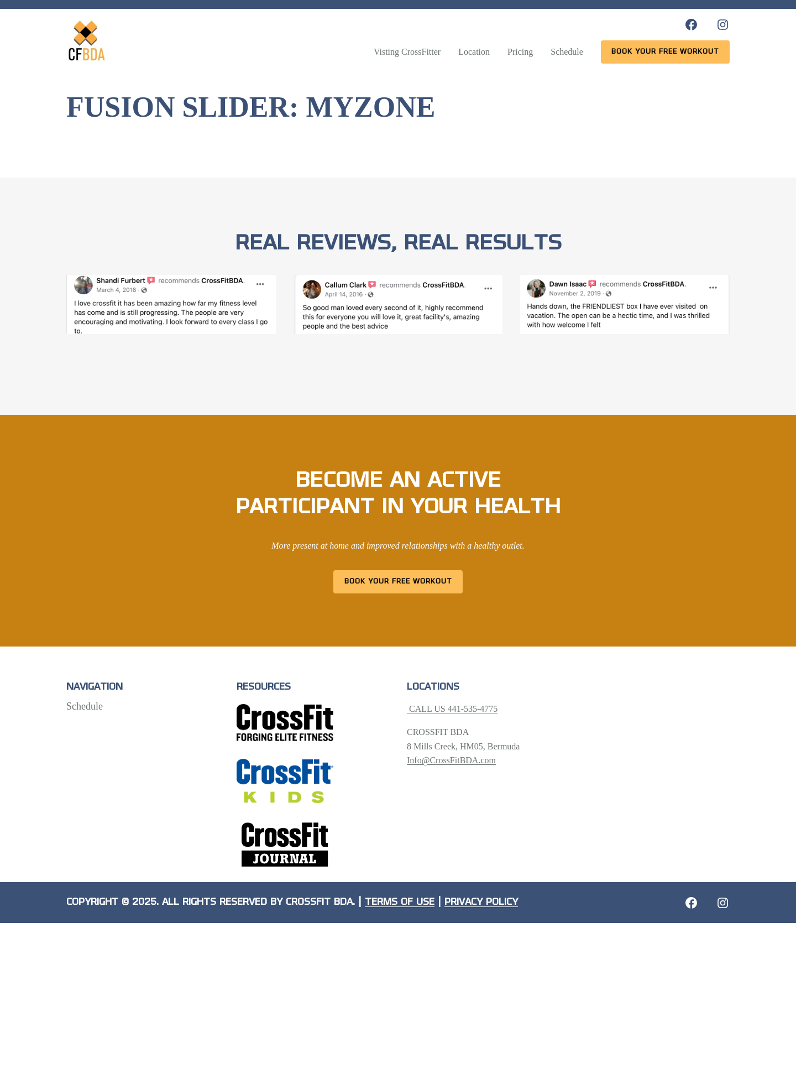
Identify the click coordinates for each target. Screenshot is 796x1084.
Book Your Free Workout (398, 581)
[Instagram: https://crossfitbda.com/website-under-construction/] (723, 903)
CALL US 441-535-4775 (452, 708)
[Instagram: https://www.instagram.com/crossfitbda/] (723, 25)
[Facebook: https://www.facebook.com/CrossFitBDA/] (691, 25)
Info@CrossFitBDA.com (451, 760)
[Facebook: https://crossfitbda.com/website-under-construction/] (691, 903)
